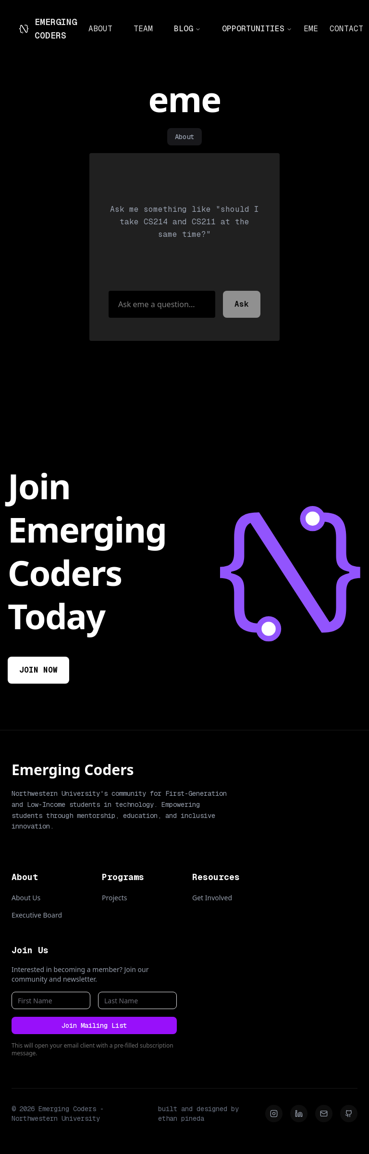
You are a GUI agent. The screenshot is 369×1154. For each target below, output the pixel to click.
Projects (114, 897)
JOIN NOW (38, 670)
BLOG (187, 29)
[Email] (323, 1113)
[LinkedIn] (299, 1113)
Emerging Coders (73, 769)
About (184, 136)
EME (311, 29)
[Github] (348, 1113)
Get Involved (212, 897)
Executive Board (37, 915)
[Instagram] (274, 1113)
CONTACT (346, 29)
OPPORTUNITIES (257, 29)
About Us (26, 897)
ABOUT (100, 29)
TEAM (143, 29)
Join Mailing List (94, 1025)
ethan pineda (181, 1118)
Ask (241, 304)
